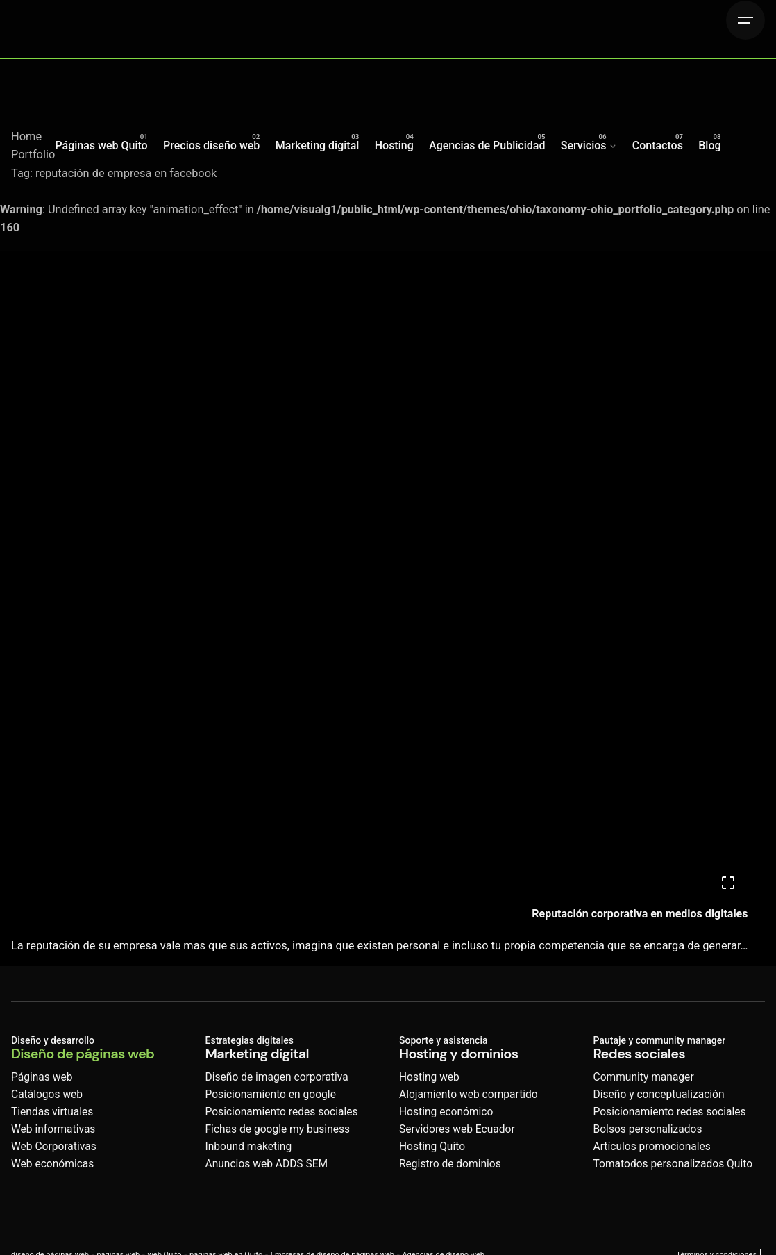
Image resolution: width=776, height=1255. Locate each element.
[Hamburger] (745, 20)
